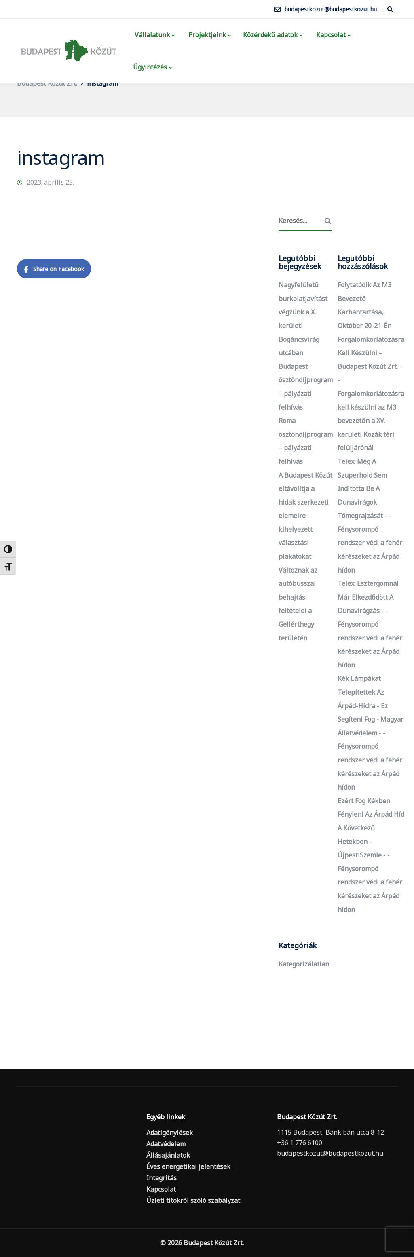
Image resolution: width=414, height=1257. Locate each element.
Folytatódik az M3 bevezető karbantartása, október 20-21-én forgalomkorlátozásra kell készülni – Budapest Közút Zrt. (371, 325)
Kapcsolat (330, 34)
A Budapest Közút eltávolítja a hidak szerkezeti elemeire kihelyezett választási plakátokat (305, 516)
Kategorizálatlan (304, 964)
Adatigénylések (169, 1132)
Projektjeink (206, 34)
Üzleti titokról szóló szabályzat (193, 1200)
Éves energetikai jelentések (188, 1166)
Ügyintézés (150, 67)
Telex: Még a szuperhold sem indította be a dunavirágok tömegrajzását (362, 488)
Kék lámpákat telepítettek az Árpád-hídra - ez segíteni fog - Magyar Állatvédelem (370, 705)
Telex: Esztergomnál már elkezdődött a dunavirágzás (368, 597)
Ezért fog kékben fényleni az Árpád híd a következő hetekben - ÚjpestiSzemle (371, 827)
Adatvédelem (166, 1143)
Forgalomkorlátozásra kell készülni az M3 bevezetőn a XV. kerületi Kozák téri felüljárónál (371, 420)
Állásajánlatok (168, 1155)
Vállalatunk (151, 34)
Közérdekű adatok (270, 34)
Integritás (161, 1177)
